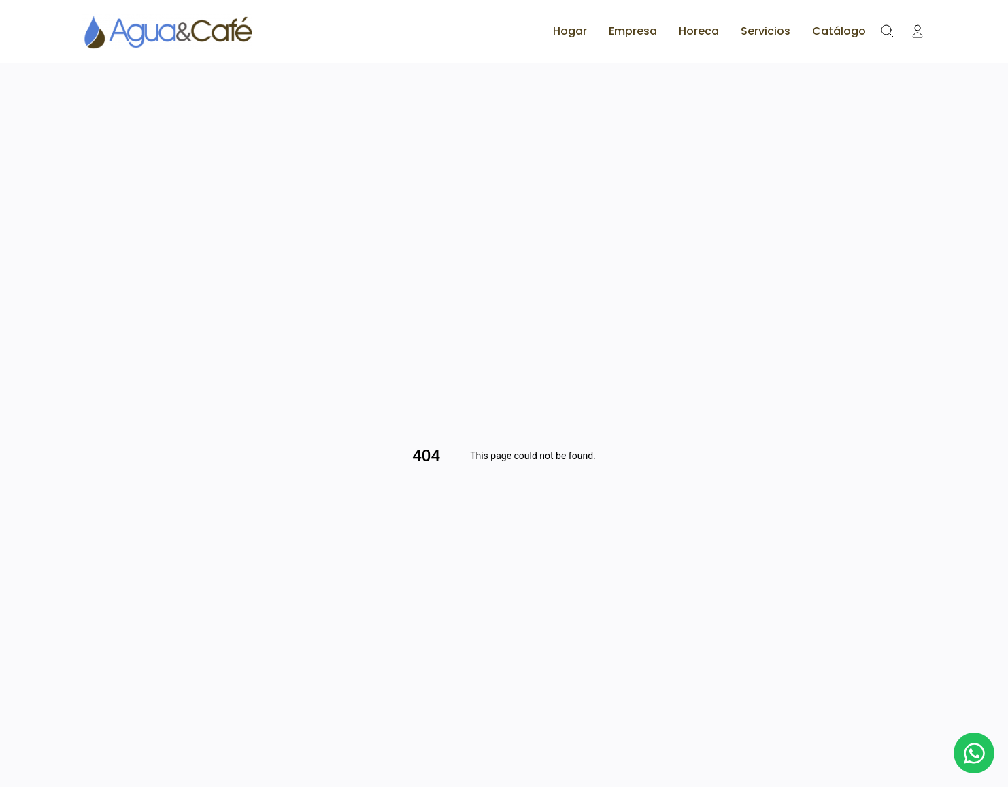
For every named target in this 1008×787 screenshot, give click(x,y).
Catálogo (839, 31)
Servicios (765, 31)
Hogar (570, 31)
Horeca (699, 31)
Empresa (633, 31)
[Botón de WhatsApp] (974, 753)
